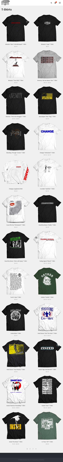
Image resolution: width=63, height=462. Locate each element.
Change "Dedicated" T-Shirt (47, 152)
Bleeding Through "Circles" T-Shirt (16, 152)
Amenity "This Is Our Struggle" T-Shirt (16, 116)
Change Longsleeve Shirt (16, 189)
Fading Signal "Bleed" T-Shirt (47, 261)
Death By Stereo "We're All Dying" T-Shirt (16, 261)
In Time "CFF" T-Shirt (47, 442)
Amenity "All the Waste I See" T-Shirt (47, 80)
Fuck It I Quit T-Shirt (16, 297)
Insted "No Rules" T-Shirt (15, 442)
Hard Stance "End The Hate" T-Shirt (47, 333)
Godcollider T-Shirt (16, 333)
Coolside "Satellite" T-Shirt (47, 189)
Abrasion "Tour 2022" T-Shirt (15, 80)
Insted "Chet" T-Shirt (47, 405)
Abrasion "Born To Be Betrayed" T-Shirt (15, 44)
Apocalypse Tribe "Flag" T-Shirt (47, 116)
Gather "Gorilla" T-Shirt (47, 297)
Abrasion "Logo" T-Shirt (47, 44)
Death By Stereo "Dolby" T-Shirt (47, 225)
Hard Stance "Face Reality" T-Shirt (16, 369)
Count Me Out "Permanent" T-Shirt (15, 225)
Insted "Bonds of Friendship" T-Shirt (16, 405)
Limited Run (41, 459)
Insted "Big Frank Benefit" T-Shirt (47, 369)
